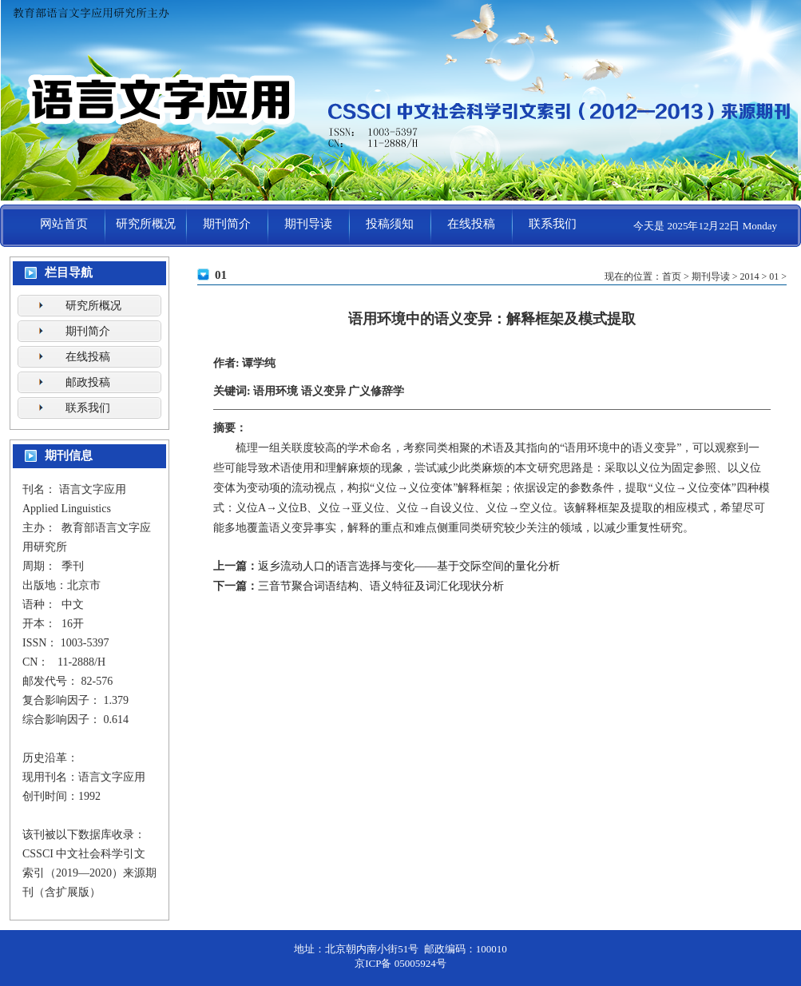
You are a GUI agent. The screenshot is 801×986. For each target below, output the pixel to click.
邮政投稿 (87, 382)
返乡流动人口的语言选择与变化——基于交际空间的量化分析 (409, 566)
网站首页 (64, 223)
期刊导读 (308, 223)
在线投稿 (471, 223)
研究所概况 (146, 223)
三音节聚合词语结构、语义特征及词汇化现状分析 (381, 586)
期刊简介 (227, 223)
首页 (671, 276)
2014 (749, 276)
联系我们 (553, 223)
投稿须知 (390, 223)
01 (774, 276)
